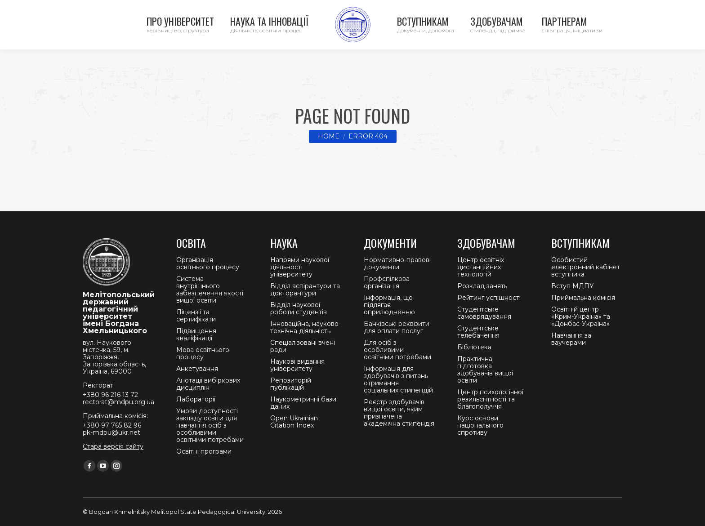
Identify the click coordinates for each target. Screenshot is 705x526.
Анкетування (197, 369)
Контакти (92, 9)
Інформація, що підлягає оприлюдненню (389, 305)
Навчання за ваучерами (571, 339)
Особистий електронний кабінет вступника (585, 267)
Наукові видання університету (297, 365)
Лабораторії (195, 399)
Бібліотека (474, 347)
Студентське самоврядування (484, 313)
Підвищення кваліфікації (196, 334)
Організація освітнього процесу (207, 263)
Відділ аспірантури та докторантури (305, 289)
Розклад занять (482, 286)
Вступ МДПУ (572, 286)
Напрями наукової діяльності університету (299, 267)
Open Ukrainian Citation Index (294, 421)
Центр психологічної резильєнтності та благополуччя (490, 399)
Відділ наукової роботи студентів (298, 308)
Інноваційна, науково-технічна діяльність (305, 327)
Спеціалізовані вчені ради (302, 346)
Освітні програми (204, 451)
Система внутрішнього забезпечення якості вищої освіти (209, 289)
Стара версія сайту (113, 446)
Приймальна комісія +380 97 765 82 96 (275, 9)
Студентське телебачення (478, 331)
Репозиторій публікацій (290, 384)
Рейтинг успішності (489, 298)
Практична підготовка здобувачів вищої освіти (485, 369)
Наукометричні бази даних (303, 402)
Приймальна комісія (583, 298)
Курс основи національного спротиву (480, 425)
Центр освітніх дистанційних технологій (480, 267)
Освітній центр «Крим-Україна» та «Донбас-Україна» (580, 316)
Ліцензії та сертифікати (196, 315)
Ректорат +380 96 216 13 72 (164, 9)
